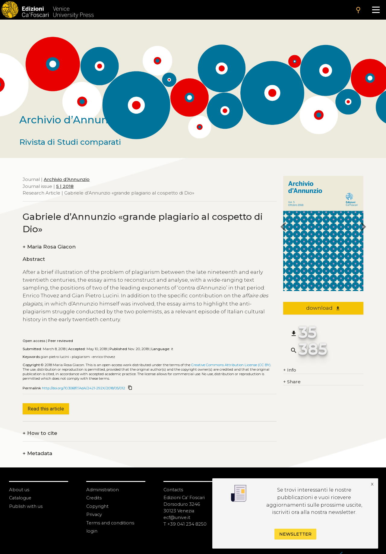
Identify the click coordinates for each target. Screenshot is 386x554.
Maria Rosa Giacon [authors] (49, 247)
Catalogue (21, 498)
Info (289, 370)
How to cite (40, 433)
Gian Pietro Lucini (55, 357)
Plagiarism (81, 357)
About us (19, 489)
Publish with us (26, 506)
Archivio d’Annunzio (67, 179)
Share (292, 381)
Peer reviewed (60, 341)
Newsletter (295, 534)
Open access (34, 341)
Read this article (46, 409)
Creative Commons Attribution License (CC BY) (231, 365)
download (323, 308)
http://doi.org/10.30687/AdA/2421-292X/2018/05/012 (83, 388)
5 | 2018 (65, 186)
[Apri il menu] (376, 10)
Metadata (37, 453)
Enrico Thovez (104, 357)
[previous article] (283, 227)
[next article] (363, 227)
